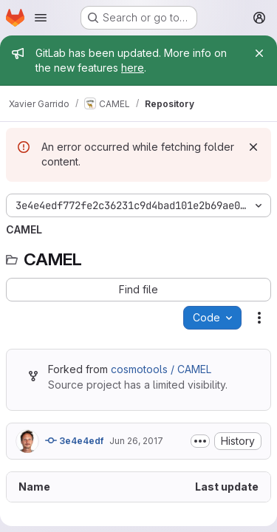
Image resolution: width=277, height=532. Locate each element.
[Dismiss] (253, 147)
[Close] (259, 53)
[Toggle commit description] (200, 441)
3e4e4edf (74, 440)
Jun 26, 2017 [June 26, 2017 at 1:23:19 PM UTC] (136, 440)
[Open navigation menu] (40, 18)
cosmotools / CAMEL (161, 369)
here (132, 67)
